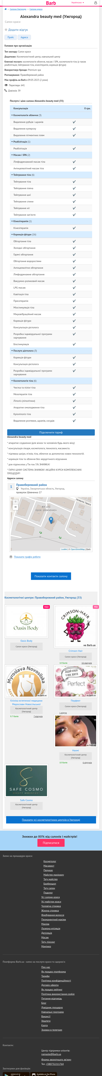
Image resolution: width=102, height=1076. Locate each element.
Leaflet (64, 549)
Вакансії (45, 1016)
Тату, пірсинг (48, 941)
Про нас (45, 967)
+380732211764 (55, 1064)
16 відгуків (86, 663)
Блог (43, 1003)
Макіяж (45, 924)
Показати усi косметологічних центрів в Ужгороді (51, 820)
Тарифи (45, 976)
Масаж (45, 937)
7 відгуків (38, 716)
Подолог (48, 892)
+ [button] (15, 502)
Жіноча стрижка (50, 910)
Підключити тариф (51, 432)
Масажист (49, 865)
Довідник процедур (52, 1007)
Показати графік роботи (27, 557)
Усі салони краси (50, 897)
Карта (44, 1025)
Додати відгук (18, 30)
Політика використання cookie (58, 994)
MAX (46, 607)
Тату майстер (51, 879)
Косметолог (50, 861)
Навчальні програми (52, 1011)
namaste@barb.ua (51, 1054)
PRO (96, 607)
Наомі (75, 750)
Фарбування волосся (52, 915)
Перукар (48, 870)
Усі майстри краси (51, 901)
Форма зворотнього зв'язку (56, 1059)
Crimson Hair (76, 650)
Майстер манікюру (54, 874)
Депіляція (46, 933)
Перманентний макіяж (53, 919)
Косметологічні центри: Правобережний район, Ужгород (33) (43, 597)
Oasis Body (26, 640)
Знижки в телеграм (51, 1029)
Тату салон (49, 888)
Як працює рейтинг (51, 989)
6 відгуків (87, 762)
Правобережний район (31, 485)
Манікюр (46, 946)
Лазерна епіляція (50, 928)
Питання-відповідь (51, 998)
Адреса (24, 37)
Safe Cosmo (26, 800)
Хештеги (46, 1020)
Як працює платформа (53, 971)
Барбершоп (50, 883)
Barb (51, 3)
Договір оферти (50, 985)
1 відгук (63, 712)
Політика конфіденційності (56, 980)
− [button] (15, 507)
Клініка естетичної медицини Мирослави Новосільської (26, 702)
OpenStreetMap (78, 549)
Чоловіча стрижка (51, 906)
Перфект (75, 700)
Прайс (11, 37)
